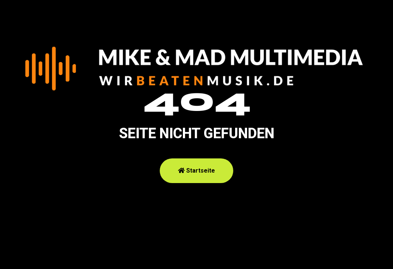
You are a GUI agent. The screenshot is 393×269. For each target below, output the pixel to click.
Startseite (196, 170)
